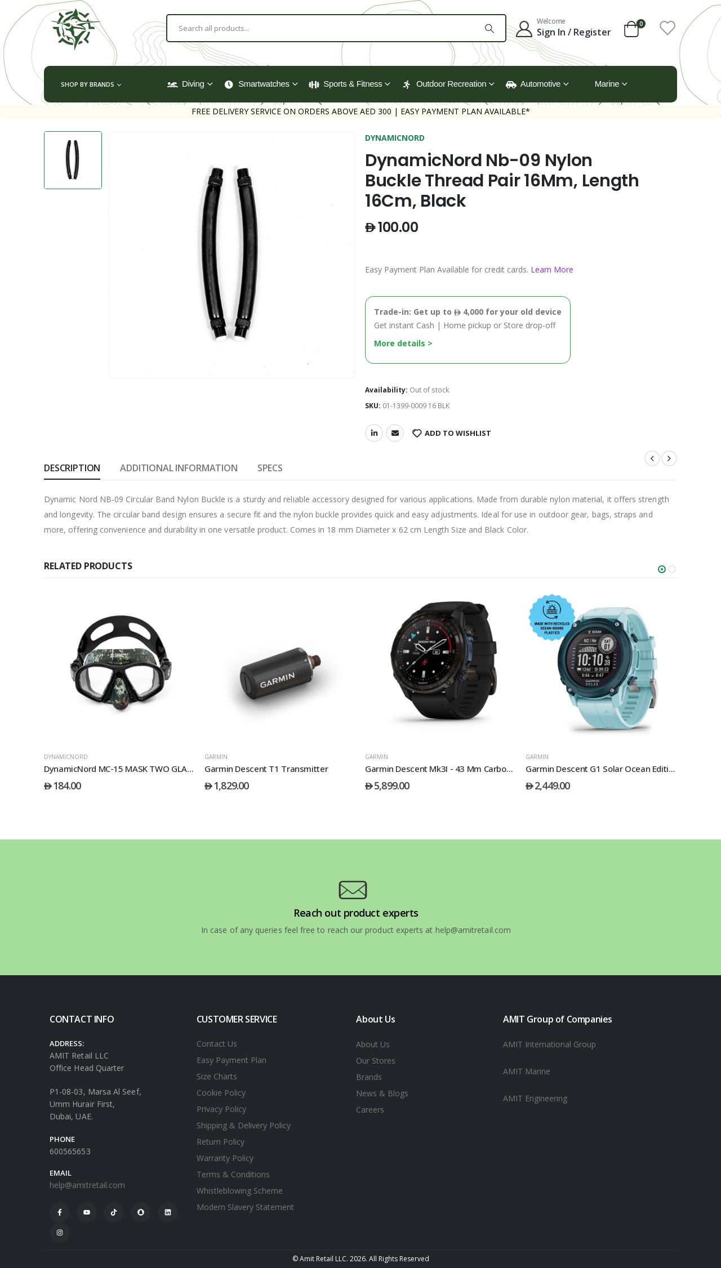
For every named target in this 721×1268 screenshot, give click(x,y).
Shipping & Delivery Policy (244, 1125)
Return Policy (220, 1141)
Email (395, 433)
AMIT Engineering (535, 1098)
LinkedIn (374, 433)
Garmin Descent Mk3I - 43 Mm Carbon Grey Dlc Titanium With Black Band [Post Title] (505, 768)
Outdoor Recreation (444, 84)
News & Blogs (382, 1093)
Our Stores (375, 1060)
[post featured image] (119, 667)
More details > (403, 343)
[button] (662, 569)
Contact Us (217, 1043)
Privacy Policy (221, 1109)
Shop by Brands (87, 84)
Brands (369, 1076)
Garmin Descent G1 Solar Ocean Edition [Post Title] (602, 768)
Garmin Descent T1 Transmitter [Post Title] (266, 768)
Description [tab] (72, 468)
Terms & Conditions (233, 1174)
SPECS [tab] (270, 468)
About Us (373, 1044)
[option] (73, 160)
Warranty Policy (225, 1158)
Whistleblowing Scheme (240, 1190)
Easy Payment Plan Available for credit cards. (469, 269)
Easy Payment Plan (231, 1060)
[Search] (489, 28)
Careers (370, 1109)
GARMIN (216, 757)
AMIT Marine (526, 1071)
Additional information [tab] (178, 468)
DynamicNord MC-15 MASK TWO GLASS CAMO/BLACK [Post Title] (147, 768)
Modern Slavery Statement (245, 1207)
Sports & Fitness (345, 84)
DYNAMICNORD (395, 137)
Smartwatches (257, 84)
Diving (185, 84)
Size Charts (217, 1076)
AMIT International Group (549, 1044)
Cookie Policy (221, 1092)
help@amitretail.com (87, 1185)
